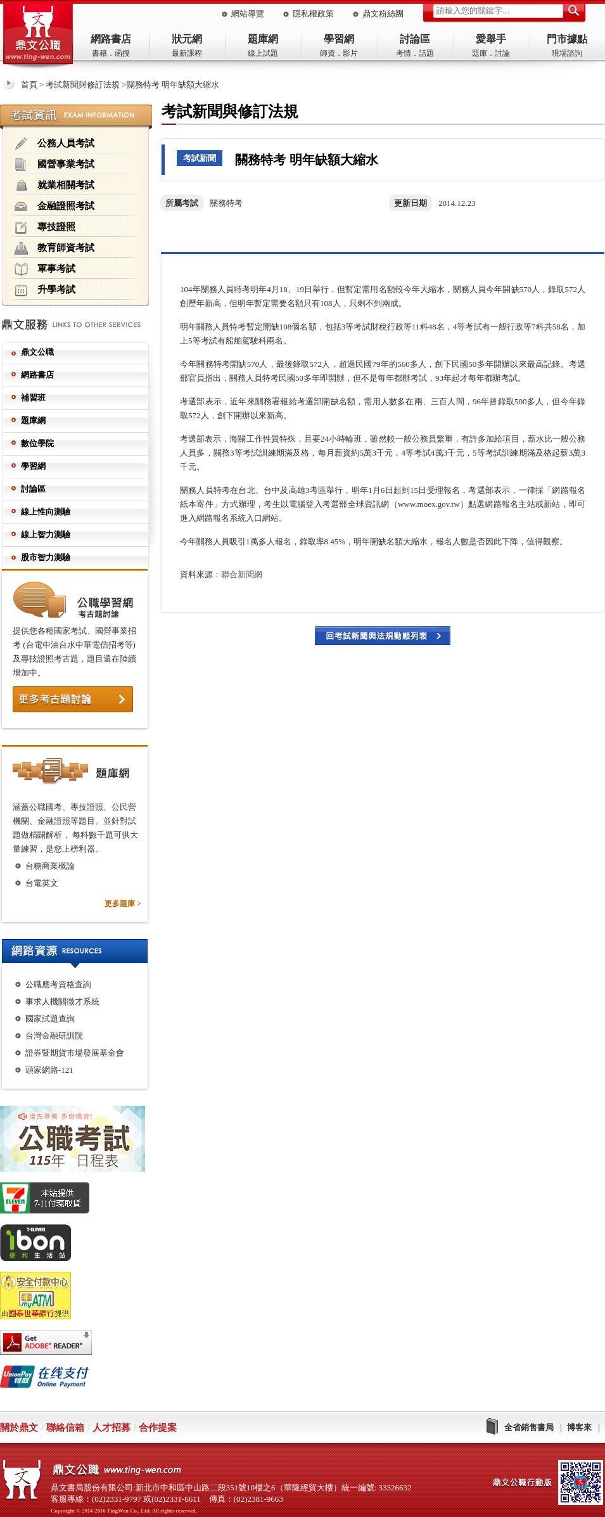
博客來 (579, 1427)
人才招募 (111, 1428)
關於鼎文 (19, 1428)
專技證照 (45, 227)
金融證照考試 (54, 206)
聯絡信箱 (65, 1428)
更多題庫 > (123, 903)
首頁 (29, 84)
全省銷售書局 (529, 1427)
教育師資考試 (54, 248)
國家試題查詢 (50, 1018)
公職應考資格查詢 (58, 984)
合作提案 (158, 1428)
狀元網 (187, 39)
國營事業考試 (54, 164)
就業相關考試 (54, 185)
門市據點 (567, 39)
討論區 (415, 39)
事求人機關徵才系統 (62, 1001)
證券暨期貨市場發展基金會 (74, 1053)
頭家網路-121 (49, 1070)
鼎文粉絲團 (383, 13)
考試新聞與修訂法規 (83, 84)
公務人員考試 (54, 144)
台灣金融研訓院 (54, 1035)
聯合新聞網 (241, 574)
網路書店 (111, 39)
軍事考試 (45, 269)
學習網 (339, 39)
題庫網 (263, 39)
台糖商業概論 (50, 866)
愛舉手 (491, 39)
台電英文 (41, 883)
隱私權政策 (313, 13)
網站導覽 (247, 13)
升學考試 (45, 290)
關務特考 (226, 203)
